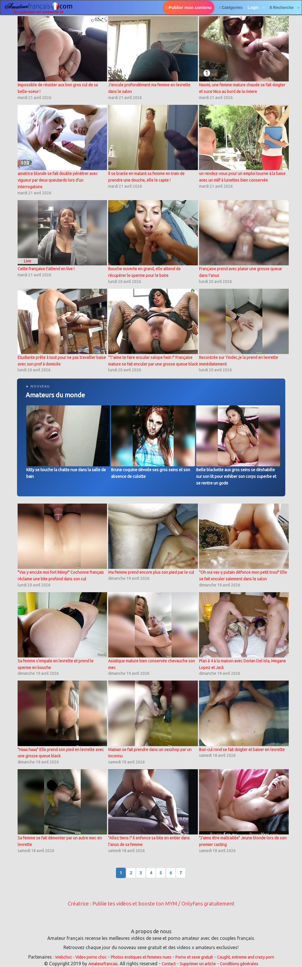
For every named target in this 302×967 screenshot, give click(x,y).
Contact (169, 964)
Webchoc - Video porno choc (81, 957)
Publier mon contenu (189, 7)
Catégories (230, 7)
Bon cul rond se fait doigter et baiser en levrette (242, 749)
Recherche (282, 7)
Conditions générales (239, 964)
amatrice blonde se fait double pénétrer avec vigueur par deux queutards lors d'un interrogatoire (58, 180)
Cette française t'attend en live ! (46, 269)
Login (254, 7)
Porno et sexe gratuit (194, 957)
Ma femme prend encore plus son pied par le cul (151, 572)
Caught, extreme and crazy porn (245, 957)
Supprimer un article (198, 964)
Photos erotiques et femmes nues (141, 957)
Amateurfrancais (103, 964)
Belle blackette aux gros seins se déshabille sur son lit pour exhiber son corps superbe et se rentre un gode (236, 476)
